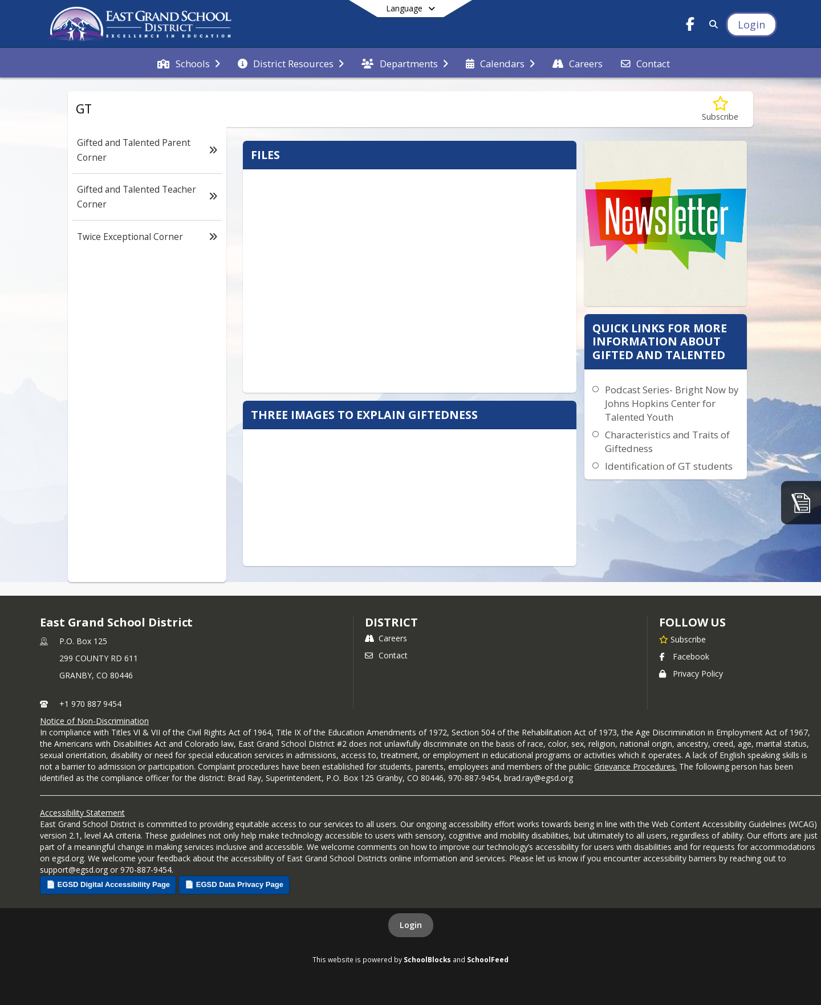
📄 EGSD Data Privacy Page (234, 884)
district (391, 622)
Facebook (684, 656)
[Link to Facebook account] (690, 26)
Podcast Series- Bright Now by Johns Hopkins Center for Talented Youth (671, 403)
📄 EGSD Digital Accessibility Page (108, 884)
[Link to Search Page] (711, 24)
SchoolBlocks (427, 959)
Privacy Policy (691, 673)
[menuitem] (188, 63)
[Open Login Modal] (751, 24)
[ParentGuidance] (801, 502)
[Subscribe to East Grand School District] (682, 639)
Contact (386, 655)
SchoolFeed (488, 959)
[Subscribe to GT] (720, 109)
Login (411, 924)
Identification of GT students (669, 466)
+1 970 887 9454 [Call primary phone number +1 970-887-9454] (90, 703)
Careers (386, 638)
